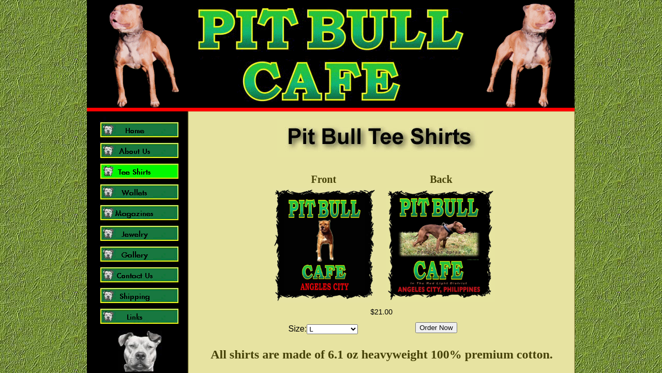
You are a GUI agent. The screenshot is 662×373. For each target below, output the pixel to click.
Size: (298, 328)
